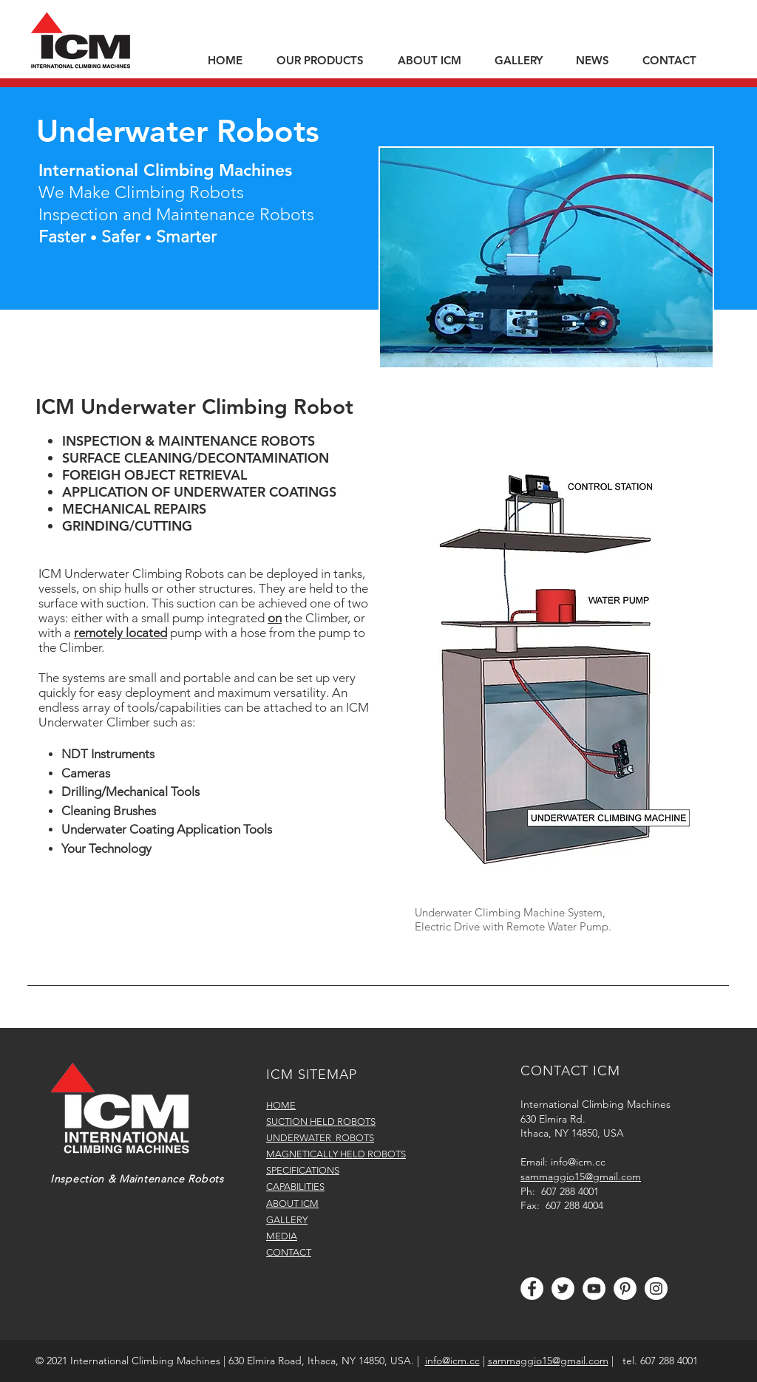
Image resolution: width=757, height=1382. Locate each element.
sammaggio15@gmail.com (548, 1360)
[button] (326, 60)
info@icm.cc (578, 1161)
